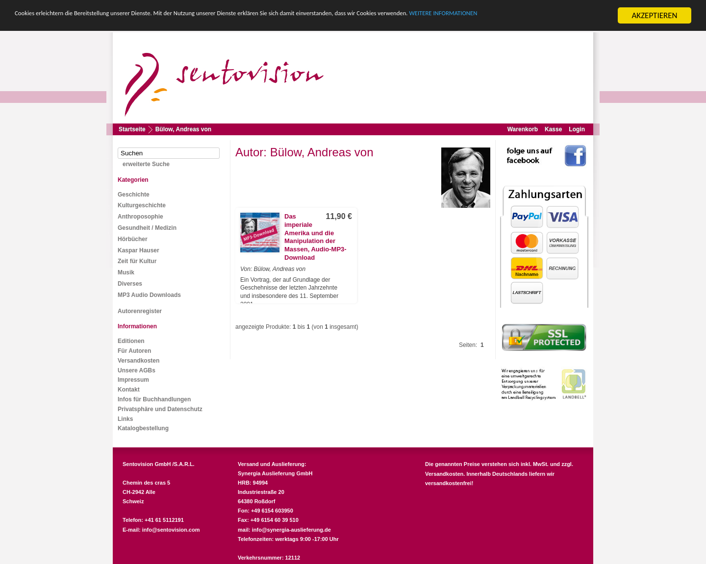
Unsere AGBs (136, 370)
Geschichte (134, 194)
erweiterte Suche (146, 164)
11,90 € (339, 216)
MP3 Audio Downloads (149, 295)
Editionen (131, 341)
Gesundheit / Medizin (147, 227)
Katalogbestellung (143, 428)
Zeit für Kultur (137, 261)
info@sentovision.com (171, 530)
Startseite (132, 129)
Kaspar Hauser (138, 250)
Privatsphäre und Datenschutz (160, 409)
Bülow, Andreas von (183, 129)
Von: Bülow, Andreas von (272, 269)
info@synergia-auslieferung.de (291, 530)
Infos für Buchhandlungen (154, 399)
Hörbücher (133, 239)
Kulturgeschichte (142, 205)
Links (125, 418)
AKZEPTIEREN (654, 15)
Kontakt (129, 389)
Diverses (130, 283)
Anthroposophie (140, 216)
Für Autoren (134, 350)
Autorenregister (140, 310)
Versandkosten (138, 360)
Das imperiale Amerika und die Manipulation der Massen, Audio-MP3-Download (315, 237)
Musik (126, 272)
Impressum (133, 379)
